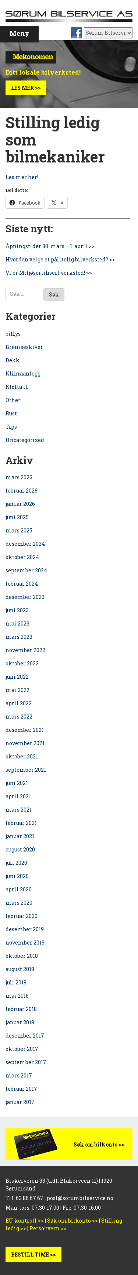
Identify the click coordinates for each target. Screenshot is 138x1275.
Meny (19, 33)
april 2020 (19, 889)
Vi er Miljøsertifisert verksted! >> (49, 272)
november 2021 (25, 743)
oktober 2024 (22, 557)
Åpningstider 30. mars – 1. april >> (50, 246)
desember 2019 (25, 929)
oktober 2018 (22, 955)
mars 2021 (19, 809)
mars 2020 (19, 902)
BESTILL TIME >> (33, 1254)
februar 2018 (21, 1008)
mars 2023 (19, 636)
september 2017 (26, 1062)
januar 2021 (20, 836)
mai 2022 (17, 689)
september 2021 (26, 769)
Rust (11, 413)
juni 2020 (17, 876)
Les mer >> (26, 87)
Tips (11, 426)
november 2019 (25, 942)
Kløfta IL (17, 386)
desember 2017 (25, 1035)
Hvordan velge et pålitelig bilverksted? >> (60, 259)
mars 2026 (19, 477)
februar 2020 (22, 915)
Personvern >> (48, 1228)
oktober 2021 (22, 756)
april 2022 (19, 703)
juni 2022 (17, 676)
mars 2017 (19, 1075)
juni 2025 (17, 517)
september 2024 (26, 570)
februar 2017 (21, 1088)
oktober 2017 (22, 1048)
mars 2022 (19, 716)
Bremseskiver (24, 346)
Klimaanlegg (23, 373)
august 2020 (20, 849)
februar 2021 (21, 822)
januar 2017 (20, 1102)
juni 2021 (17, 782)
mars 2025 (19, 530)
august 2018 (20, 969)
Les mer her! (22, 177)
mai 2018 (17, 995)
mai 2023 (17, 623)
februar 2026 (22, 490)
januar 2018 (20, 1022)
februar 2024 (22, 583)
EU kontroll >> (25, 1220)
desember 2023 (25, 596)
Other (13, 400)
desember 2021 (25, 729)
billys (13, 333)
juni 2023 (17, 610)
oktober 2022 (22, 663)
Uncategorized (25, 439)
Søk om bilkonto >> (99, 1144)
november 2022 (25, 650)
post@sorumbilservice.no (80, 1198)
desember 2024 (25, 543)
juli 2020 (16, 862)
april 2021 (18, 796)
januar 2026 (20, 503)
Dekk (13, 360)
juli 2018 (16, 982)
